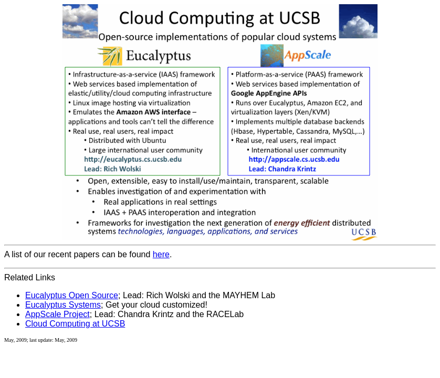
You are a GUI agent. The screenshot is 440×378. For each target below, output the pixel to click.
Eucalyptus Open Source (71, 295)
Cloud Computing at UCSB (75, 323)
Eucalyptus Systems (63, 304)
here (161, 254)
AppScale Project (57, 314)
